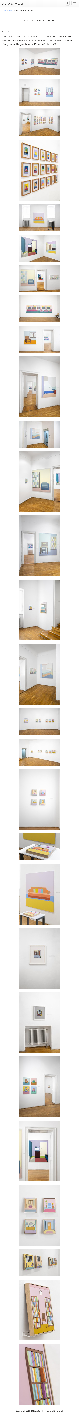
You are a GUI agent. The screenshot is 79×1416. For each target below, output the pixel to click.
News (11, 10)
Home (4, 10)
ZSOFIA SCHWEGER (12, 3)
